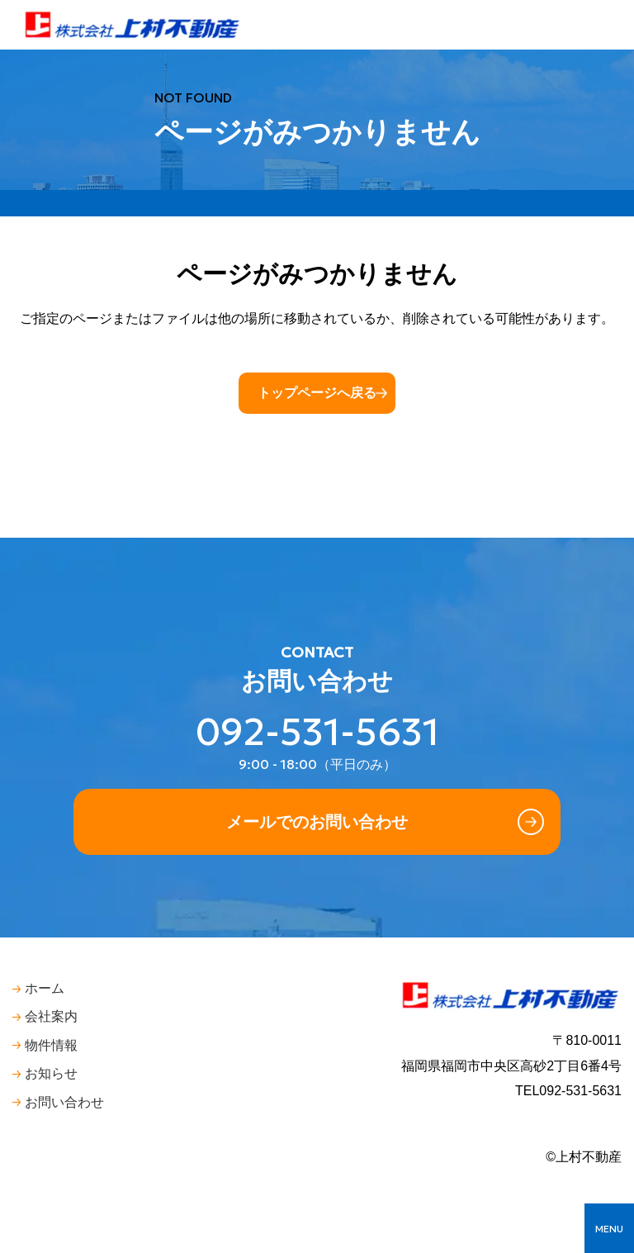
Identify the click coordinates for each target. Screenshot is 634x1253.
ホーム (44, 988)
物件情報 (51, 1045)
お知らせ (51, 1073)
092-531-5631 (317, 732)
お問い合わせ (64, 1102)
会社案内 (51, 1016)
